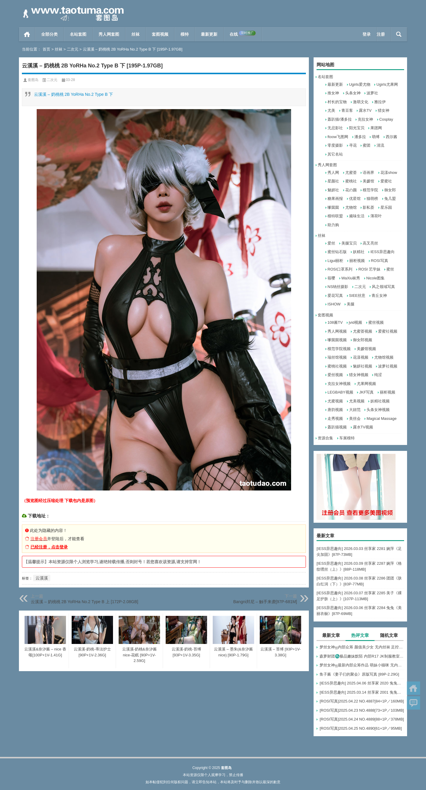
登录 (366, 34)
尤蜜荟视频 (362, 331)
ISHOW (334, 304)
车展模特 (347, 438)
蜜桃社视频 (337, 366)
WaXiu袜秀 (350, 278)
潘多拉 (360, 137)
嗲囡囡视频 (337, 340)
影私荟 (368, 207)
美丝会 (355, 418)
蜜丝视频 (376, 322)
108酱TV (335, 322)
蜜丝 (390, 269)
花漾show (388, 172)
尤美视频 (356, 401)
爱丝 (331, 243)
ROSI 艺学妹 (369, 269)
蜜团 (366, 145)
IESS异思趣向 (382, 252)
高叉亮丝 (370, 243)
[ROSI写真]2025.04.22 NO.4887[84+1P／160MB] (362, 701)
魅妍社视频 (362, 366)
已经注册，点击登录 (49, 547)
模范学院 (370, 190)
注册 (381, 34)
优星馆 (355, 198)
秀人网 (333, 172)
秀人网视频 (337, 331)
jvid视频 (355, 322)
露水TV (365, 110)
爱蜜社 (386, 181)
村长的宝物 (337, 102)
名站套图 (78, 34)
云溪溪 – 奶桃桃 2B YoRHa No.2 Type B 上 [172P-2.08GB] (84, 601)
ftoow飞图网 (337, 137)
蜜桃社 (351, 181)
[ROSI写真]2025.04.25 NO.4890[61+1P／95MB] (361, 728)
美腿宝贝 (349, 243)
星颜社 (333, 181)
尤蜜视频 (335, 401)
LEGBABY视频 (340, 392)
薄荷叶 (376, 216)
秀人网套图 (109, 34)
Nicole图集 (375, 278)
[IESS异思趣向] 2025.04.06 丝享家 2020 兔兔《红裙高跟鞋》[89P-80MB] (362, 683)
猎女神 (383, 110)
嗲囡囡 (333, 207)
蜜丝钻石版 (337, 252)
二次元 (72, 49)
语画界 (368, 172)
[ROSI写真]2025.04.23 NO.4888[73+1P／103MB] (362, 710)
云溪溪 (42, 578)
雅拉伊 (380, 102)
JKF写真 (366, 392)
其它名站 (335, 154)
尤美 (331, 110)
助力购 (333, 225)
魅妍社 (333, 190)
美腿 (350, 304)
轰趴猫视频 (337, 427)
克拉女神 (365, 119)
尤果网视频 (366, 383)
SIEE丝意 (357, 295)
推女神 (333, 93)
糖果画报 (335, 198)
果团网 (376, 128)
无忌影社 (335, 128)
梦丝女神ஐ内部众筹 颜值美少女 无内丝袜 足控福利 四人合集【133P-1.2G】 (362, 647)
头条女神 (353, 93)
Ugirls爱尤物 (359, 84)
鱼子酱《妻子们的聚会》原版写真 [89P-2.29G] (359, 674)
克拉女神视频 (339, 383)
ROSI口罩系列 (339, 269)
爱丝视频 (335, 375)
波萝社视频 (387, 366)
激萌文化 (360, 102)
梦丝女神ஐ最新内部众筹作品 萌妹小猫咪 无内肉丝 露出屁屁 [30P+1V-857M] (362, 665)
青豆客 (347, 110)
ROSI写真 (379, 260)
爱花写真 (335, 295)
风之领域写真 (383, 286)
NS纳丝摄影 (337, 286)
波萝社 (372, 93)
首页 (27, 34)
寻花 (353, 145)
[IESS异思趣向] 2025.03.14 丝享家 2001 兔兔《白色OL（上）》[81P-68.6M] (362, 692)
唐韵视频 (335, 409)
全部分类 (49, 34)
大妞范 (355, 409)
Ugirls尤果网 (387, 84)
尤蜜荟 (351, 172)
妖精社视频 (380, 401)
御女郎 (390, 190)
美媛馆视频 (366, 349)
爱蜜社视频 (387, 331)
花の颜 (351, 190)
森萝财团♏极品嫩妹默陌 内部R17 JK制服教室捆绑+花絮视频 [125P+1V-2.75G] (362, 656)
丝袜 (135, 34)
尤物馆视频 (383, 357)
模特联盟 (335, 216)
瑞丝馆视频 (337, 357)
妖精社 (358, 252)
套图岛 (33, 80)
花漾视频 (360, 357)
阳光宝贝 (356, 128)
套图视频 (160, 34)
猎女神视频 (358, 375)
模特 (184, 34)
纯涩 (378, 375)
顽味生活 (356, 216)
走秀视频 (335, 418)
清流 (380, 145)
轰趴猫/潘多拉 (339, 119)
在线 (243, 34)
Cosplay (386, 119)
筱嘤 (331, 278)
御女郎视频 (362, 340)
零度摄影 (335, 145)
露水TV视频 (363, 427)
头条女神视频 (378, 409)
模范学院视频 (339, 349)
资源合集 (325, 438)
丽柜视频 (357, 260)
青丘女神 (379, 295)
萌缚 (376, 137)
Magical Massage (381, 418)
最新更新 (209, 34)
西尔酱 (391, 137)
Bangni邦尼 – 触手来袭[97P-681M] (265, 601)
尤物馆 (351, 207)
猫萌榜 (372, 198)
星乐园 (386, 207)
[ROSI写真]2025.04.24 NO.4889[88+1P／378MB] (362, 719)
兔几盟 (390, 198)
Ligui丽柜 (335, 260)
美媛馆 (368, 181)
